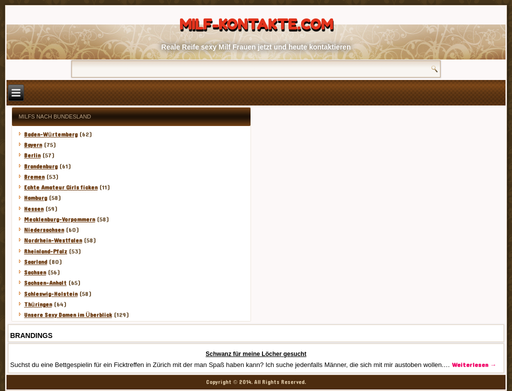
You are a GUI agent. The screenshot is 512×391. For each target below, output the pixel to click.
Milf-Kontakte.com (256, 24)
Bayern (33, 145)
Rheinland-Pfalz (45, 251)
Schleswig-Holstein (51, 294)
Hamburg (35, 198)
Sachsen (35, 272)
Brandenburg (41, 166)
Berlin (32, 155)
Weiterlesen (474, 365)
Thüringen (38, 304)
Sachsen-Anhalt (45, 283)
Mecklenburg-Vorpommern (59, 219)
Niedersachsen (44, 230)
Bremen (34, 177)
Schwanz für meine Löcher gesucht (256, 354)
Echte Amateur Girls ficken (61, 187)
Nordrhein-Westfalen (53, 240)
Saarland (35, 262)
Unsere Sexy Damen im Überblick (68, 315)
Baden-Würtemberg (50, 134)
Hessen (34, 209)
